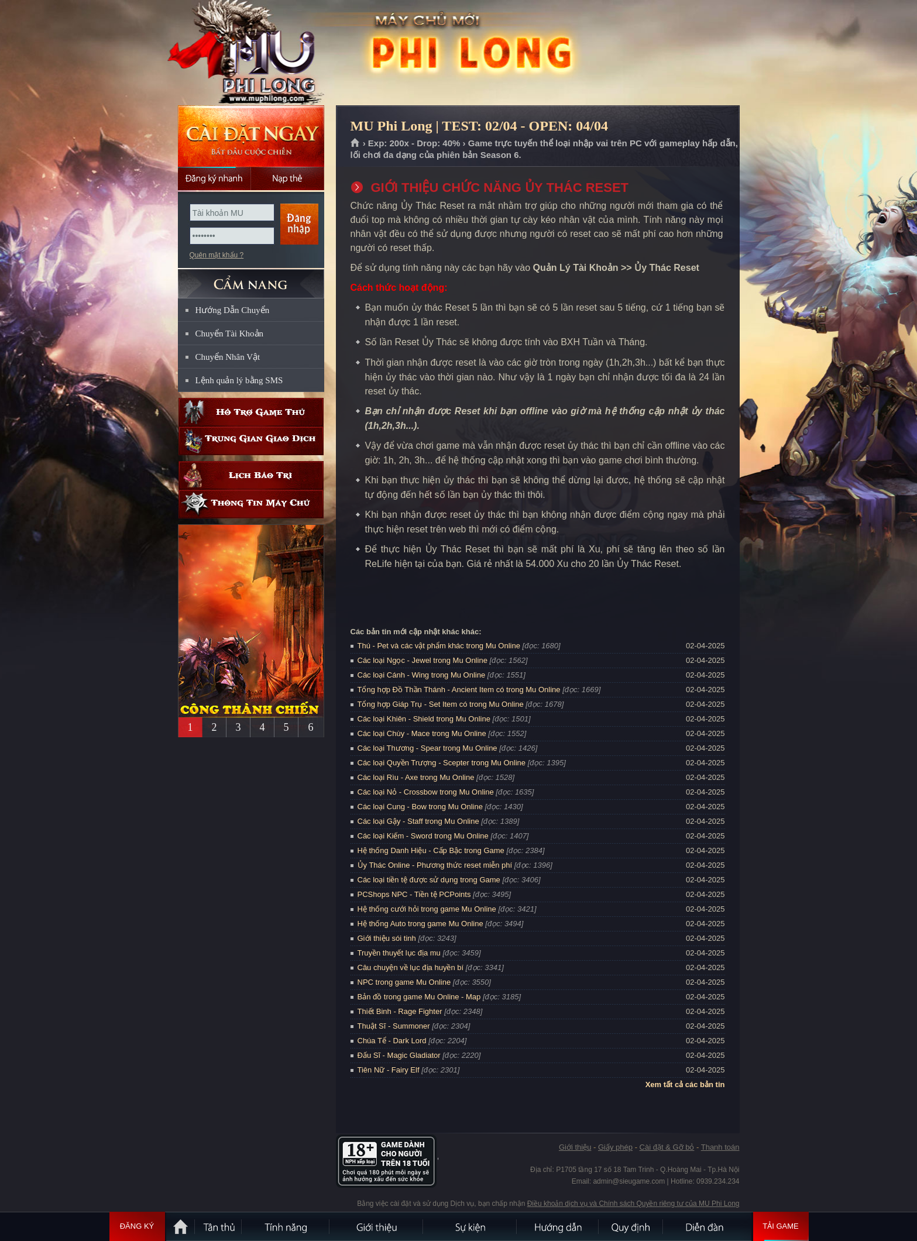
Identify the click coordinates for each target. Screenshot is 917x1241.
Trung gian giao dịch (251, 441)
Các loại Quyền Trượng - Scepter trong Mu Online (442, 762)
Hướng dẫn (558, 1226)
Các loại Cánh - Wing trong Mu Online (422, 675)
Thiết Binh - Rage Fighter (400, 1011)
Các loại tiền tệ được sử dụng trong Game (429, 879)
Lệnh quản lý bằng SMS (239, 380)
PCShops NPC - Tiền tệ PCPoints (414, 894)
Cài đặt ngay (251, 136)
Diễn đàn (707, 1226)
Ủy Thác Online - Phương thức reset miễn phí (435, 865)
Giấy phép (615, 1147)
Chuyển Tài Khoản (229, 333)
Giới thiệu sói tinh (387, 938)
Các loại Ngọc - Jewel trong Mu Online (422, 660)
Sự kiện (470, 1226)
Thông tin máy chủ (251, 504)
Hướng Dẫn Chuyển (232, 310)
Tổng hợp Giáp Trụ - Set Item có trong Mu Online (441, 704)
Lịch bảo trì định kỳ (251, 475)
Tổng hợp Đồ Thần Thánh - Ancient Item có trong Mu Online (459, 689)
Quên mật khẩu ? (217, 255)
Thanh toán (720, 1147)
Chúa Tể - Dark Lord (392, 1040)
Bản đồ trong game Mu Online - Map (419, 996)
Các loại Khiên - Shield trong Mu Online (424, 718)
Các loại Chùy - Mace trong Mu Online (422, 733)
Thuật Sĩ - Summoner (394, 1026)
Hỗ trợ (251, 412)
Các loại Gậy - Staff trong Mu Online (418, 821)
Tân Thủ (218, 1226)
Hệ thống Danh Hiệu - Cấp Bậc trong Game (431, 850)
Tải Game (781, 1226)
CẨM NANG (251, 278)
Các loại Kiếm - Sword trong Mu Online (423, 835)
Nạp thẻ (287, 178)
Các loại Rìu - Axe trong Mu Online (416, 777)
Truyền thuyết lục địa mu (399, 952)
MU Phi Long (250, 53)
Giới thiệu (575, 1147)
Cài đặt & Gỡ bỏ (667, 1147)
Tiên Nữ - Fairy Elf (389, 1069)
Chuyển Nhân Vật (227, 357)
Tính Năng (286, 1226)
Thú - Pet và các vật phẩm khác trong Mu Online (439, 645)
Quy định (631, 1226)
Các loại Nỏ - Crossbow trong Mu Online (426, 792)
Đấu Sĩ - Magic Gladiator (399, 1055)
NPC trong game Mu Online (404, 982)
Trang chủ (355, 143)
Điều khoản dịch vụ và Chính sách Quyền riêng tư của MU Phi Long (633, 1203)
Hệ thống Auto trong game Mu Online (420, 923)
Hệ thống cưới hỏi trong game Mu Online (427, 909)
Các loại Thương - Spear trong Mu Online (427, 748)
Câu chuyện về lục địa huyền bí (411, 967)
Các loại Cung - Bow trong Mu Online (420, 806)
